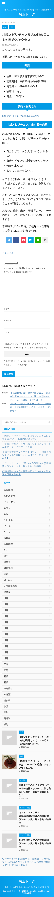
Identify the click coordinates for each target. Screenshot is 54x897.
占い (6, 253)
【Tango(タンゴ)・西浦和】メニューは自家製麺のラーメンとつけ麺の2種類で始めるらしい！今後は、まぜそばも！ (30, 396)
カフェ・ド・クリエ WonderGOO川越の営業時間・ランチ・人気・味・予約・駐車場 (26, 465)
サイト (7, 332)
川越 (11, 253)
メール (7, 320)
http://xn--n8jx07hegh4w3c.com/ (20, 116)
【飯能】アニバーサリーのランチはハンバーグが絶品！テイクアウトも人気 (26, 445)
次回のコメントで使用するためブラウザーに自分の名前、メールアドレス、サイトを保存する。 (26, 346)
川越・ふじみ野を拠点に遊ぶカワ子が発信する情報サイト (27, 887)
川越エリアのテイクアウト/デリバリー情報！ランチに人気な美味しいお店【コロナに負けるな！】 (26, 455)
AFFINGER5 (27, 893)
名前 (6, 309)
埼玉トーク (27, 14)
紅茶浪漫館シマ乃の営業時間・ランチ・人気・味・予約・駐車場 (26, 473)
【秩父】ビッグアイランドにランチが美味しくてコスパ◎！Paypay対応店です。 (26, 437)
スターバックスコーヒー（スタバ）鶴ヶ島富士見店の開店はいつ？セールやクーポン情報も (30, 407)
